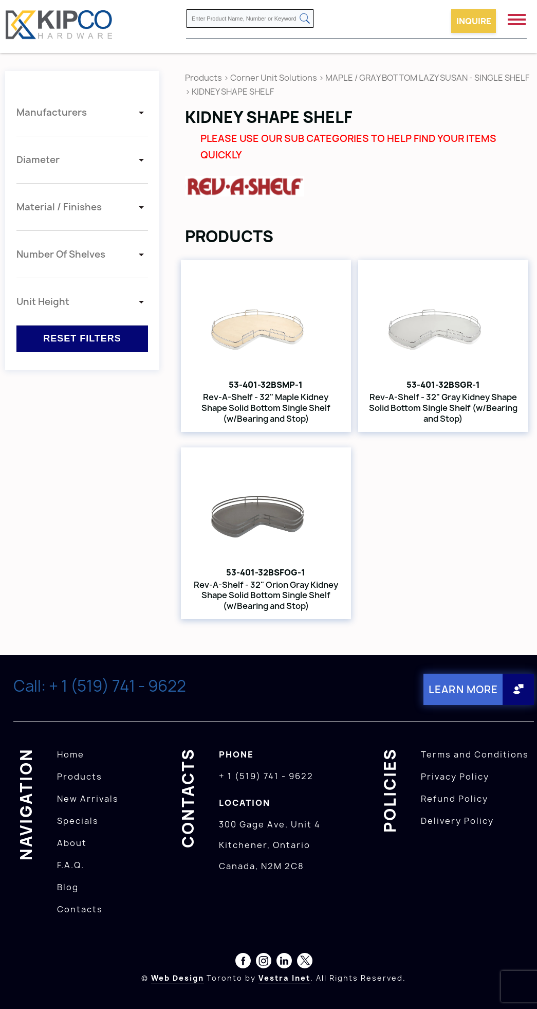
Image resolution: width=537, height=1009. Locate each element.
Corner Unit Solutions (273, 77)
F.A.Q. (70, 864)
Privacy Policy (455, 776)
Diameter (38, 159)
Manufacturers (51, 112)
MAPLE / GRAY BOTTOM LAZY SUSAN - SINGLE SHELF (427, 77)
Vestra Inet (284, 977)
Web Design (177, 977)
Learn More (461, 689)
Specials (78, 820)
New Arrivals (88, 798)
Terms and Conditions (475, 754)
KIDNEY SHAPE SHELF (233, 91)
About (72, 842)
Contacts (80, 908)
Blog (68, 886)
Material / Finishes (59, 207)
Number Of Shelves (60, 254)
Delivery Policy (457, 820)
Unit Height (42, 301)
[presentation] (517, 986)
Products (203, 77)
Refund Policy (454, 798)
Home (70, 754)
